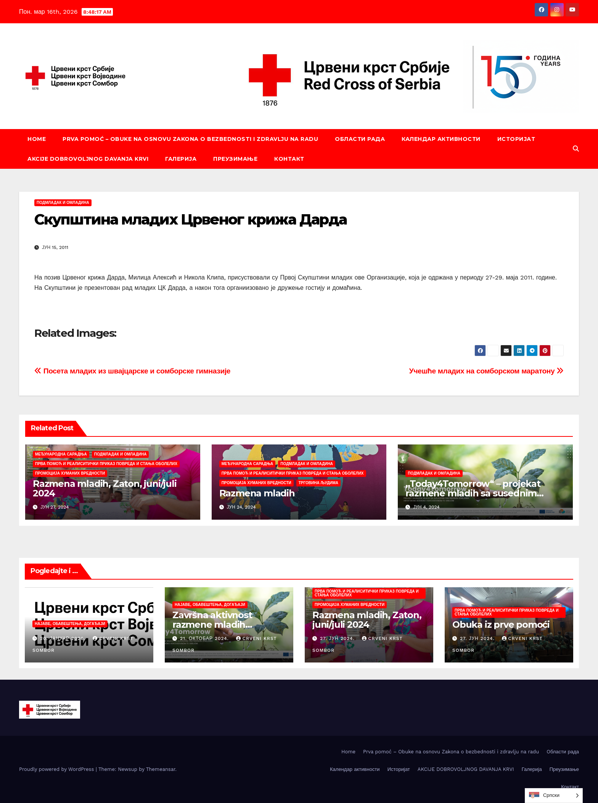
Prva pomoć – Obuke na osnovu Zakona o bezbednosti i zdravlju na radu (190, 139)
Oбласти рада (360, 139)
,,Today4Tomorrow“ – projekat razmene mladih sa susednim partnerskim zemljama (472, 493)
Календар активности (441, 139)
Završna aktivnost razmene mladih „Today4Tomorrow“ (216, 624)
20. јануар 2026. (63, 638)
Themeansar (160, 769)
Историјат (516, 139)
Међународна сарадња (61, 454)
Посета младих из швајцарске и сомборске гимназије (132, 371)
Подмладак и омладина (63, 202)
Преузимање (235, 158)
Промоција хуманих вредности (70, 473)
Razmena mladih (257, 493)
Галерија (180, 158)
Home (36, 139)
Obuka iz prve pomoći (501, 624)
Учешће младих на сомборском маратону (486, 371)
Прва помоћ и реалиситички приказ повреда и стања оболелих (106, 464)
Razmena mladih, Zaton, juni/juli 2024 (105, 488)
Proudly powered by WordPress (57, 769)
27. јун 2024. (338, 638)
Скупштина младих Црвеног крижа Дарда (190, 219)
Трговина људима (318, 483)
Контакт (289, 158)
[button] (576, 148)
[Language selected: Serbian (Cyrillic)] (554, 795)
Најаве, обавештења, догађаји (70, 624)
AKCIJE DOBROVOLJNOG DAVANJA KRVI (87, 158)
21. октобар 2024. (205, 638)
